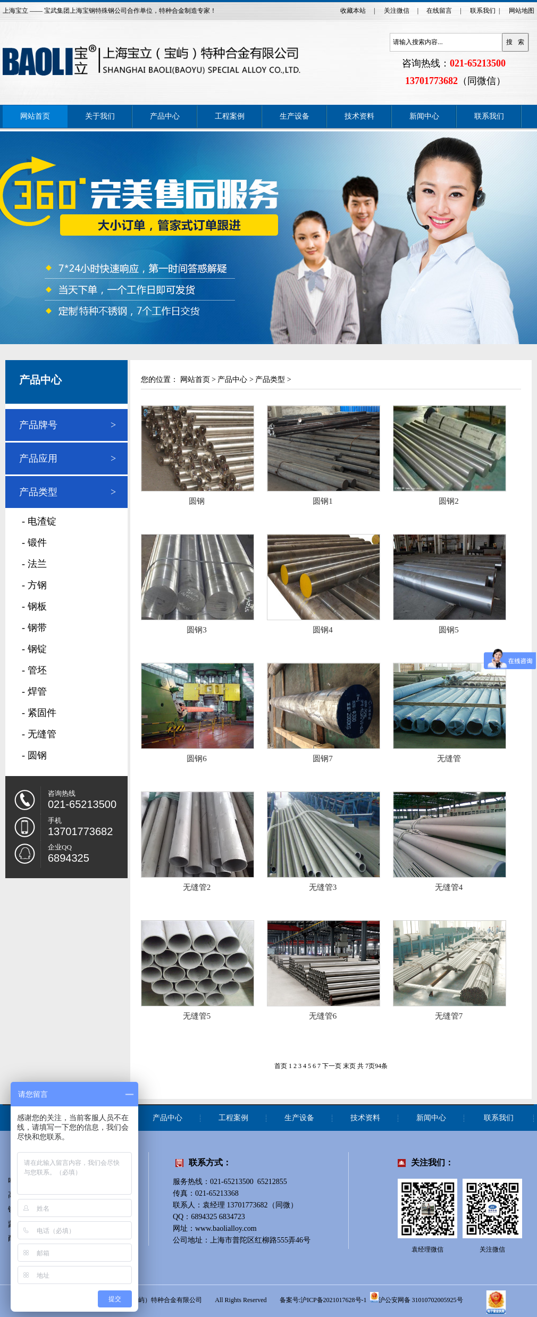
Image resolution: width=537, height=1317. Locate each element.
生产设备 (294, 116)
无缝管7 (449, 1016)
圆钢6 (197, 758)
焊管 (37, 691)
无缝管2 (197, 887)
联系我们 (483, 10)
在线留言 (439, 10)
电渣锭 (42, 521)
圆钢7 (323, 758)
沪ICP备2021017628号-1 (333, 1300)
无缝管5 (197, 1016)
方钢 (37, 585)
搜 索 (515, 42)
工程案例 (230, 116)
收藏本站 (353, 10)
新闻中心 (424, 116)
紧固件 (42, 712)
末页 (349, 1066)
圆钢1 (323, 501)
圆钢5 (449, 630)
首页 (280, 1066)
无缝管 (42, 734)
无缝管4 (449, 887)
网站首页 (35, 116)
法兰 (37, 564)
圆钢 (37, 755)
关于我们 (100, 116)
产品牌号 (38, 425)
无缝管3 (323, 887)
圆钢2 (449, 501)
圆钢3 (197, 630)
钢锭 (37, 649)
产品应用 (38, 458)
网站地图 (521, 10)
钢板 (37, 606)
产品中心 (165, 116)
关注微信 (396, 10)
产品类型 (38, 492)
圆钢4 (323, 630)
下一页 (331, 1066)
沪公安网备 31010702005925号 (416, 1297)
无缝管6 (323, 1016)
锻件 (37, 542)
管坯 (37, 670)
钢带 (37, 627)
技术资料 (359, 116)
